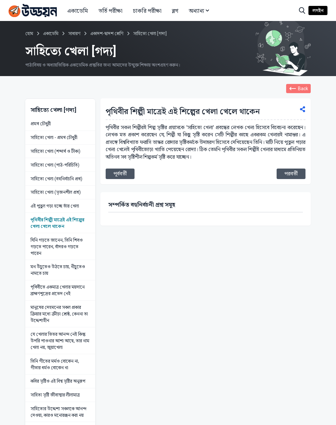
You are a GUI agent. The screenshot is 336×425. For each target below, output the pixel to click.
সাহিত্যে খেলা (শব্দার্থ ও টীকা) (55, 151)
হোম (29, 33)
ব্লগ (175, 10)
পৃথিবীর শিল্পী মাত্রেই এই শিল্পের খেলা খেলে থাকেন (57, 223)
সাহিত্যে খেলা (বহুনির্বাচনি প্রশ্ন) (56, 178)
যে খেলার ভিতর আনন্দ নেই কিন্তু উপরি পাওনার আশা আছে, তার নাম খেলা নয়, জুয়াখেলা (60, 341)
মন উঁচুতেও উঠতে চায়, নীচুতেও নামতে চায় (58, 270)
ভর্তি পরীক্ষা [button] (110, 10)
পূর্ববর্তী (120, 174)
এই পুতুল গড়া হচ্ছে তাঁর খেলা (55, 206)
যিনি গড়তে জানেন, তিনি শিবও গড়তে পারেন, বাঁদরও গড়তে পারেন (57, 246)
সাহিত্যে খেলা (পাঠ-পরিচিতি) (55, 165)
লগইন (318, 10)
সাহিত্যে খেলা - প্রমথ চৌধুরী (54, 137)
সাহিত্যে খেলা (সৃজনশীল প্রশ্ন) (56, 192)
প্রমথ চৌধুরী (41, 123)
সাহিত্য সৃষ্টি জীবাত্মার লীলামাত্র (55, 394)
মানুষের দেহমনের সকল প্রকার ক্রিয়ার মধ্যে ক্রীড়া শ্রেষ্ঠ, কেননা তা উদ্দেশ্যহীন (59, 314)
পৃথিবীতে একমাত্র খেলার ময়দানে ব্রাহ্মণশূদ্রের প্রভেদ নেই (58, 290)
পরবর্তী (291, 174)
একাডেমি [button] (77, 10)
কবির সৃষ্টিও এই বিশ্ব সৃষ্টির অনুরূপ (58, 381)
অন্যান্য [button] (200, 10)
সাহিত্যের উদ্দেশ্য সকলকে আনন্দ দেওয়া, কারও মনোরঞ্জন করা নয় (58, 412)
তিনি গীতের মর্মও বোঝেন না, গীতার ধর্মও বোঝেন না (55, 364)
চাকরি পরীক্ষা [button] (147, 10)
